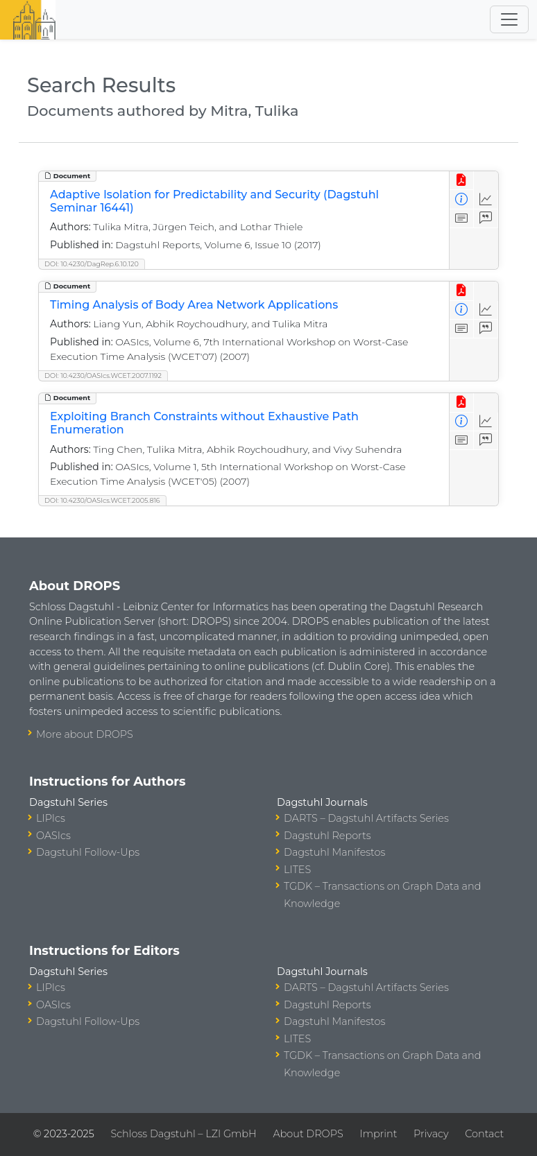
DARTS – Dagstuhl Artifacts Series (366, 818)
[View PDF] (462, 180)
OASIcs (53, 835)
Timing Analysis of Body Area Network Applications (194, 304)
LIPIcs (50, 818)
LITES (297, 869)
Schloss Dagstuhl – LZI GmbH (183, 1134)
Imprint (378, 1134)
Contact (484, 1134)
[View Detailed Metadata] (462, 199)
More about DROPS (84, 734)
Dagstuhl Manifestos (334, 852)
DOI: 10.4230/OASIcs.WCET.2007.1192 (103, 375)
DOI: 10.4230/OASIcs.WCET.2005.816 (102, 500)
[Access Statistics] (486, 199)
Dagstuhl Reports (327, 835)
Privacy (431, 1134)
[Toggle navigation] (509, 19)
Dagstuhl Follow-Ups (87, 852)
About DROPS (308, 1134)
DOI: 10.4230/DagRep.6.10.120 (91, 264)
